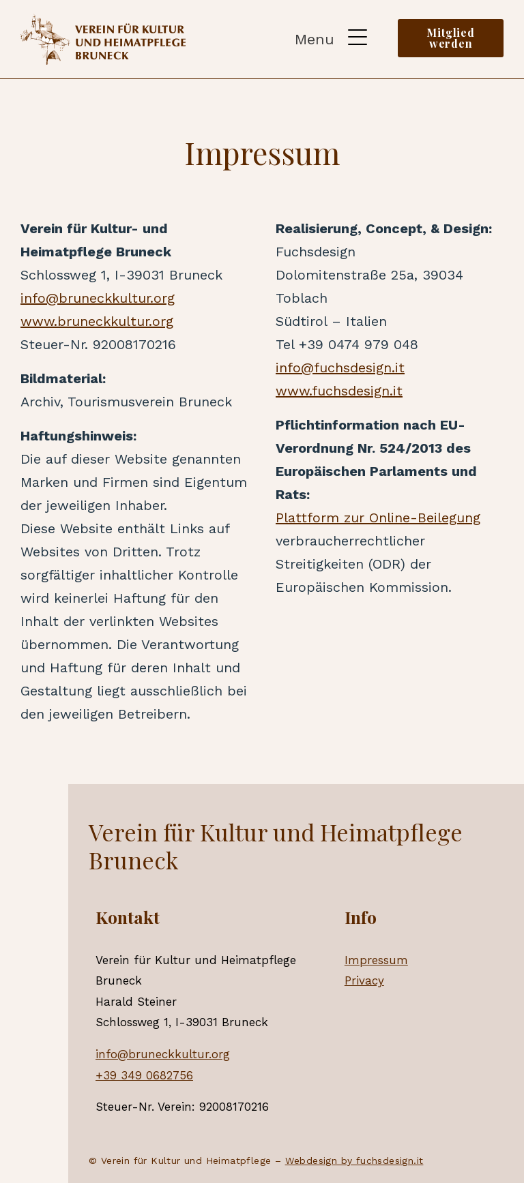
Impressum (376, 960)
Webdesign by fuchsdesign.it (354, 1160)
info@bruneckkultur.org (97, 298)
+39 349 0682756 (144, 1075)
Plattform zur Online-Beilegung (378, 517)
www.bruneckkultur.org (96, 321)
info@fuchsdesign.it (340, 367)
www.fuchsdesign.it (339, 391)
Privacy (364, 980)
